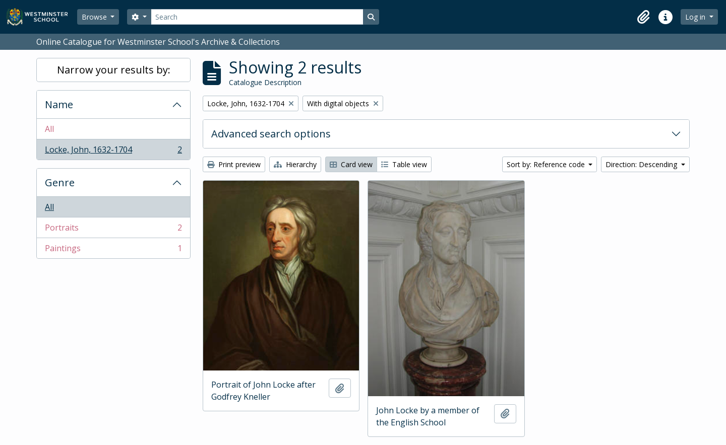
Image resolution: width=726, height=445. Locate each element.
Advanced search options (271, 133)
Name (59, 104)
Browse (95, 17)
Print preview (234, 164)
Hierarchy (295, 164)
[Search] (257, 17)
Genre (60, 182)
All (49, 128)
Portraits (113, 229)
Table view (404, 164)
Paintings (113, 250)
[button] (643, 17)
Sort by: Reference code (547, 164)
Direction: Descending (642, 164)
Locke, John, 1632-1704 (113, 151)
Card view (351, 164)
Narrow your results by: (113, 70)
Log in (696, 17)
